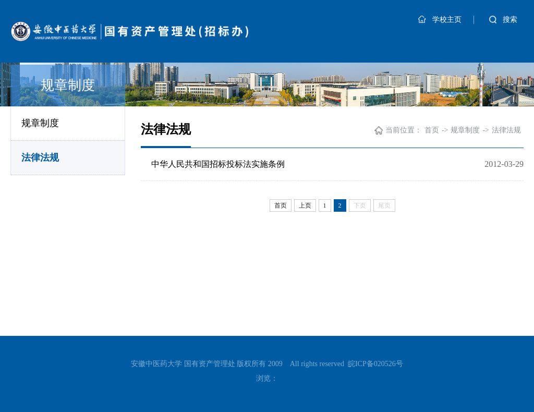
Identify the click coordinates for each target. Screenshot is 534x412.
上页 (305, 205)
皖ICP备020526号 (375, 364)
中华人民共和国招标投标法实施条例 (218, 164)
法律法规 (40, 157)
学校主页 (440, 19)
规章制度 (40, 123)
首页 (431, 130)
